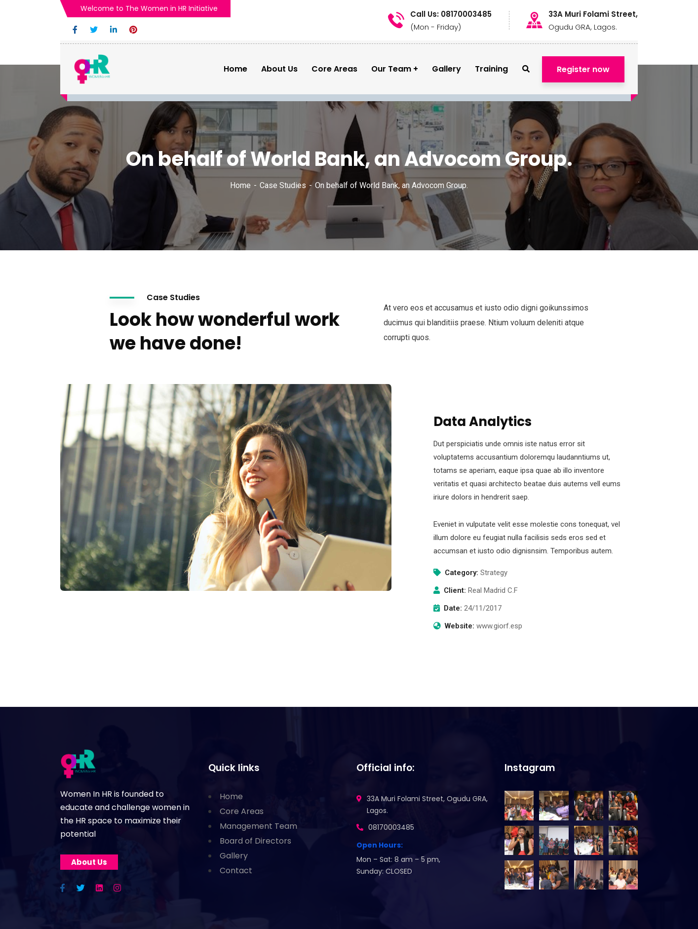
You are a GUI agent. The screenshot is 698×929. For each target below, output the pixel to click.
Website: (459, 625)
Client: (455, 590)
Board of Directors (255, 841)
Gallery (234, 855)
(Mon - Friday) (435, 27)
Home (240, 185)
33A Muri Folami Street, (593, 14)
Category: (461, 572)
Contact (236, 870)
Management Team (258, 826)
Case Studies (283, 185)
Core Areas (242, 811)
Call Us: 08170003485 (451, 14)
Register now (583, 69)
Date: (453, 608)
